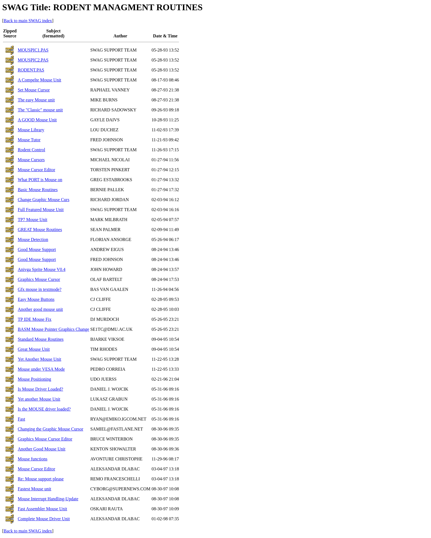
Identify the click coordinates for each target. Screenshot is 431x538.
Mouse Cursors (31, 159)
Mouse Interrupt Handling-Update (48, 498)
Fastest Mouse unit (34, 488)
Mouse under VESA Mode (41, 369)
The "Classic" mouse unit (40, 109)
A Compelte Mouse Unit (39, 80)
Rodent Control (31, 149)
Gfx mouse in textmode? (40, 289)
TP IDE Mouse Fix (35, 319)
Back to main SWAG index (28, 20)
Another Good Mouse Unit (41, 449)
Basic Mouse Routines (38, 189)
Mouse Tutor (29, 139)
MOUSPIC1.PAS (33, 50)
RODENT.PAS (31, 70)
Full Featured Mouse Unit (41, 209)
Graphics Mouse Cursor (39, 279)
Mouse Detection (33, 239)
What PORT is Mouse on (40, 179)
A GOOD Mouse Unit (37, 119)
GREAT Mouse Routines (40, 229)
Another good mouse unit (40, 309)
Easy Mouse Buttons (36, 299)
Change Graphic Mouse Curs (43, 199)
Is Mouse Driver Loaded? (40, 389)
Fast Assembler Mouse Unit (42, 508)
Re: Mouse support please (41, 478)
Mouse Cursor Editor (36, 169)
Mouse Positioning (34, 379)
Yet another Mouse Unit (39, 399)
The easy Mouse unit (36, 100)
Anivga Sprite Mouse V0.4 (41, 269)
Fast (21, 419)
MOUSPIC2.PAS (33, 60)
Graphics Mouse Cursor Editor (45, 439)
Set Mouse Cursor (34, 90)
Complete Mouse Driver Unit (44, 518)
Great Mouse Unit (34, 349)
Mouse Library (31, 129)
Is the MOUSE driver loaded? (44, 409)
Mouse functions (32, 459)
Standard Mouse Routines (40, 339)
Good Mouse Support (37, 249)
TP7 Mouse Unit (32, 219)
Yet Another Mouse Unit (39, 359)
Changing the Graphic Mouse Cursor (50, 429)
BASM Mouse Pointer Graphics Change (53, 329)
